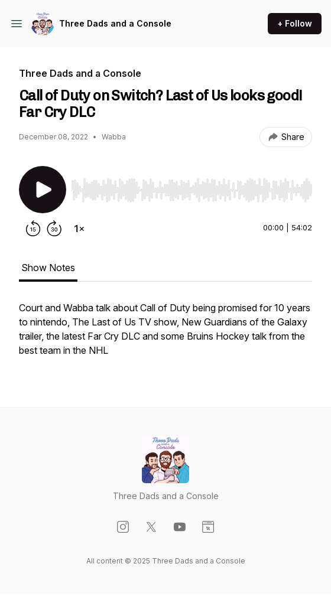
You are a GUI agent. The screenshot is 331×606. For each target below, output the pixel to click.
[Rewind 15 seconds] (33, 228)
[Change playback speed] (79, 228)
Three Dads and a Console (115, 23)
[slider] (191, 190)
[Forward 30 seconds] (54, 228)
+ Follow (294, 23)
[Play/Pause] (42, 189)
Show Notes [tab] (48, 267)
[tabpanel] (165, 335)
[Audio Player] (191, 187)
